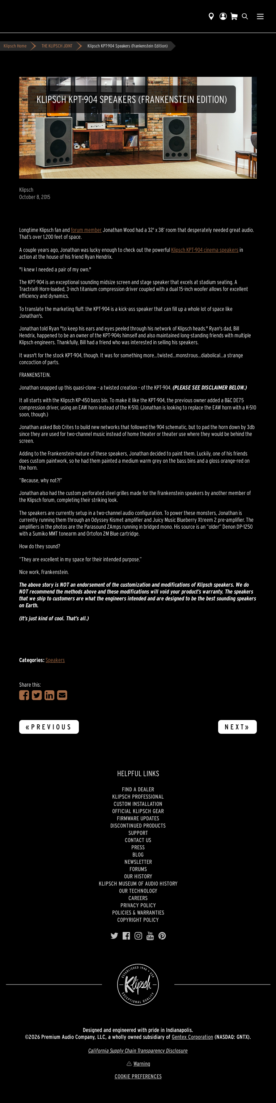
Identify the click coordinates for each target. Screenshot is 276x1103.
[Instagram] (138, 936)
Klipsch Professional (138, 796)
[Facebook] (126, 936)
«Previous (49, 727)
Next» (237, 727)
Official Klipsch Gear (138, 811)
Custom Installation (138, 803)
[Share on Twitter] (37, 695)
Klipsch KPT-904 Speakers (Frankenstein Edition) (127, 46)
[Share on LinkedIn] (49, 695)
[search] (244, 16)
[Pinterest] (162, 936)
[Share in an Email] (62, 695)
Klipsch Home (15, 46)
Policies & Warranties (138, 912)
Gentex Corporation (192, 1036)
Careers (138, 898)
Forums (138, 869)
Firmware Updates (138, 818)
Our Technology (138, 890)
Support (138, 832)
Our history (138, 876)
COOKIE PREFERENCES (138, 1076)
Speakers (55, 660)
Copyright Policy (138, 919)
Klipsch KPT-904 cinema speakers (204, 249)
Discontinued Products (138, 825)
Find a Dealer (138, 789)
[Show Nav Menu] (260, 16)
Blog (138, 854)
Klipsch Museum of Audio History (138, 883)
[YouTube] (150, 936)
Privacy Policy (138, 905)
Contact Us (138, 840)
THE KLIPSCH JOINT (57, 46)
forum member (86, 229)
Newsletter (138, 861)
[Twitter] (114, 936)
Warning (138, 1063)
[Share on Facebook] (24, 695)
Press (138, 847)
